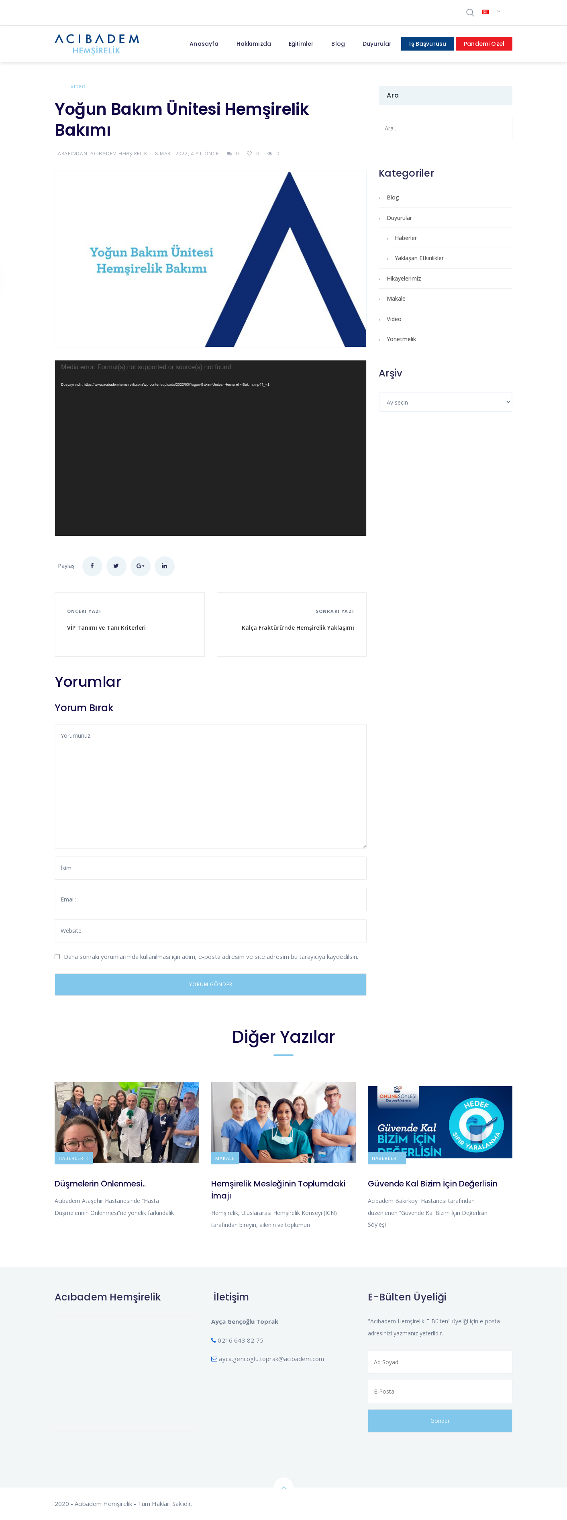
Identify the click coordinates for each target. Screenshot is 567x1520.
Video (78, 86)
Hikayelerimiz (404, 278)
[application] (211, 448)
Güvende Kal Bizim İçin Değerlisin (433, 1183)
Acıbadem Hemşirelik (118, 153)
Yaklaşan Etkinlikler (419, 258)
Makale (396, 298)
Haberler (406, 238)
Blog (393, 197)
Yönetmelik (401, 339)
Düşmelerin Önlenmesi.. (100, 1183)
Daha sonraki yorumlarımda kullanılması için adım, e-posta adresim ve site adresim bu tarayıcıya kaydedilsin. (211, 956)
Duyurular (399, 218)
